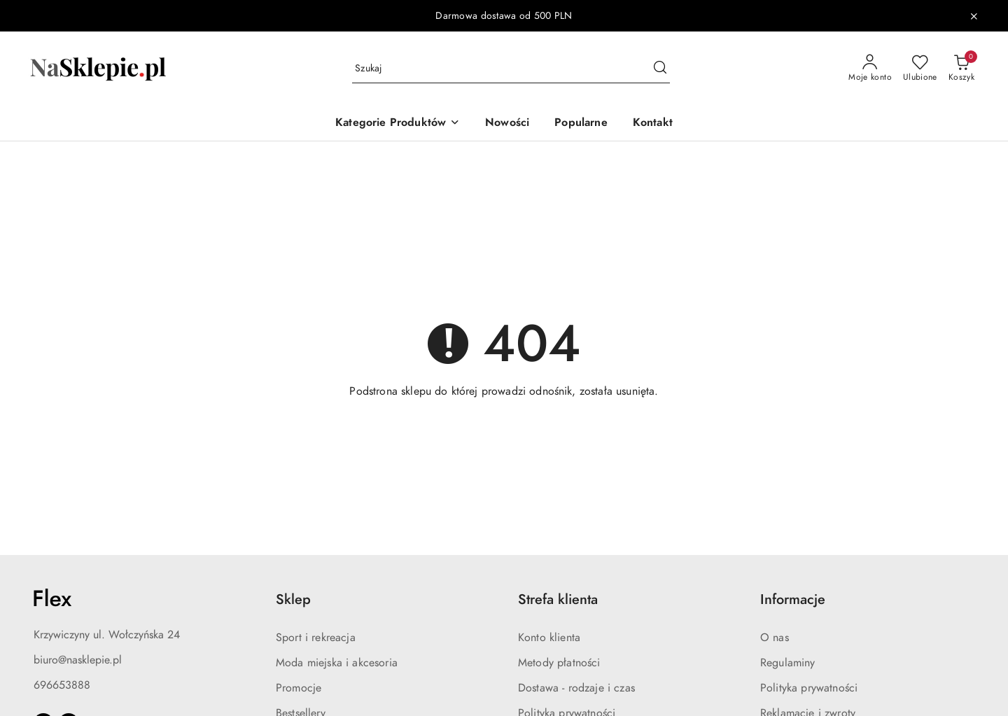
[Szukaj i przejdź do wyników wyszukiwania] (660, 68)
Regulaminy (788, 663)
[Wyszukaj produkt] (511, 69)
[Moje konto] (870, 68)
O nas (774, 637)
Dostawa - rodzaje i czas (576, 688)
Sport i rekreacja (316, 637)
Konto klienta (549, 637)
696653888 (62, 685)
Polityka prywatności (809, 688)
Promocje (298, 688)
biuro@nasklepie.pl (78, 660)
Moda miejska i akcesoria (337, 663)
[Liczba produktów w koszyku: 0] (961, 68)
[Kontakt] (652, 123)
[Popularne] (580, 123)
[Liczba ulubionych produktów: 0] (920, 68)
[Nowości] (507, 123)
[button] (397, 123)
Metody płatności (559, 663)
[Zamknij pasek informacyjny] (973, 16)
